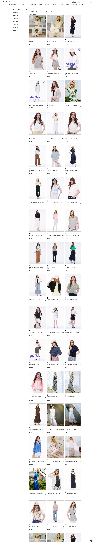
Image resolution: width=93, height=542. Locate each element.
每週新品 (40, 4)
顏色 (42, 11)
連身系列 (61, 4)
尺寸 (37, 11)
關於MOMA (82, 4)
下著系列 (54, 4)
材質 (47, 11)
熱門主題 (33, 4)
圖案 (51, 11)
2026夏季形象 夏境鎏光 (23, 4)
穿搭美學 (75, 4)
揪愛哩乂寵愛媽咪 (12, 4)
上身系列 (47, 4)
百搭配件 (68, 4)
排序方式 (32, 11)
